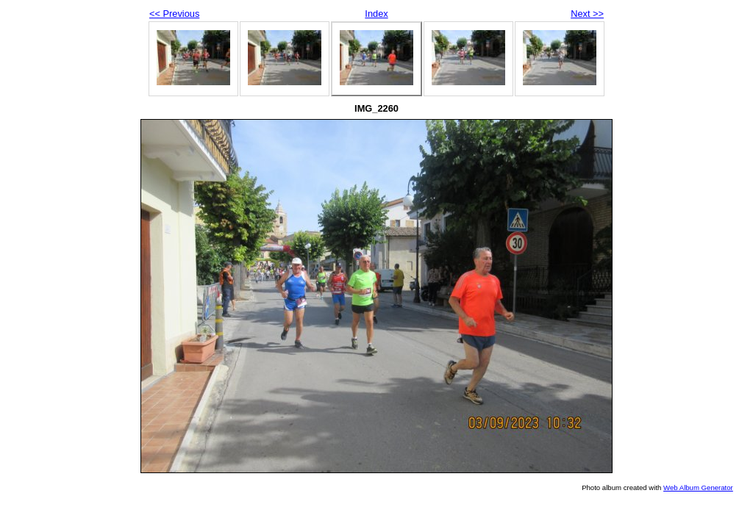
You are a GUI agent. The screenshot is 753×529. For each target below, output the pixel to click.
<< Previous (174, 13)
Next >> (587, 13)
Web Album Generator (698, 487)
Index (376, 13)
